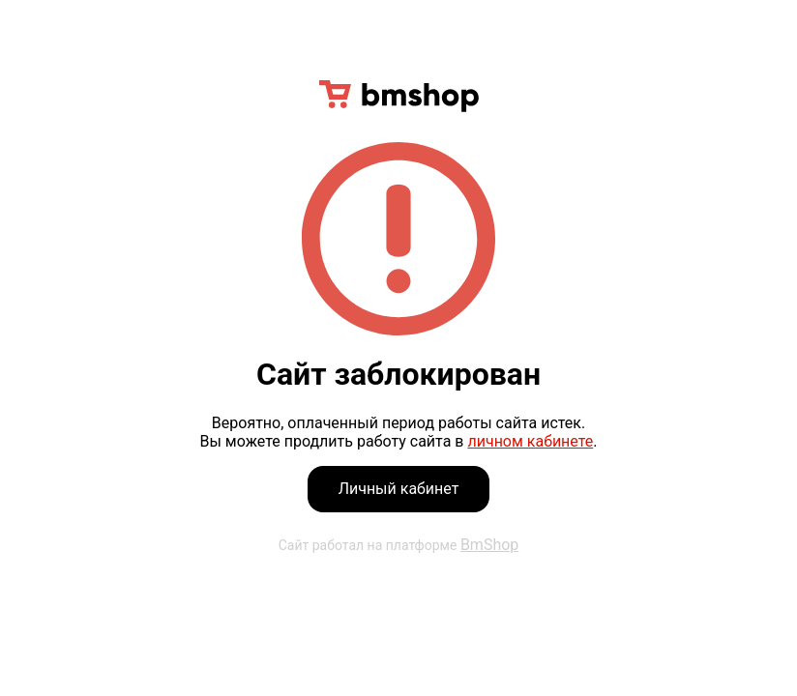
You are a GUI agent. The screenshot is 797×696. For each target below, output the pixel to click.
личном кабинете (530, 441)
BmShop (489, 545)
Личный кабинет (399, 488)
